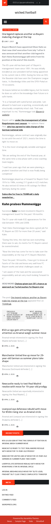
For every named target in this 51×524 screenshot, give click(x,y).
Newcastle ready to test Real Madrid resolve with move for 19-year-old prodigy (24, 385)
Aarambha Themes (31, 518)
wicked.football (25, 12)
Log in (4, 490)
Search (46, 21)
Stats (31, 521)
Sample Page (20, 521)
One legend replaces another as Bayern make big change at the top (24, 299)
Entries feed (7, 494)
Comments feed (9, 499)
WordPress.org (9, 504)
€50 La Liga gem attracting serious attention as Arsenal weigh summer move (24, 331)
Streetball (40, 521)
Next (39, 2)
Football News (10, 30)
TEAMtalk (6, 304)
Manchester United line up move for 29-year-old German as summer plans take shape (23, 358)
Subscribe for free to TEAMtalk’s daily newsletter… (20, 195)
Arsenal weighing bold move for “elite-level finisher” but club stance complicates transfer (24, 473)
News (9, 521)
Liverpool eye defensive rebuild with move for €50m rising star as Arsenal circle (24, 410)
